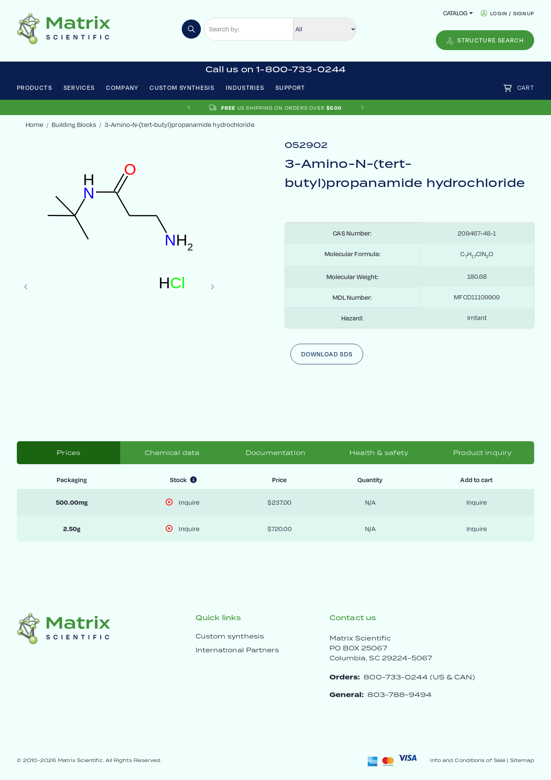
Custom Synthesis (182, 87)
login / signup (512, 13)
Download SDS (326, 354)
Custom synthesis (230, 636)
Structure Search (485, 40)
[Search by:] (248, 29)
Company (122, 87)
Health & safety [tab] (378, 452)
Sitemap (522, 760)
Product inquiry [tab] (482, 452)
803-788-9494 (399, 694)
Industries (245, 87)
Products (34, 87)
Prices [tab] (68, 452)
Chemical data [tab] (172, 452)
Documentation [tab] (275, 452)
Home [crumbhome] (34, 124)
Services (79, 87)
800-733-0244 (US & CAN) (419, 677)
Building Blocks (74, 124)
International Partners (237, 650)
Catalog (455, 13)
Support (290, 87)
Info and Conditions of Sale (467, 760)
